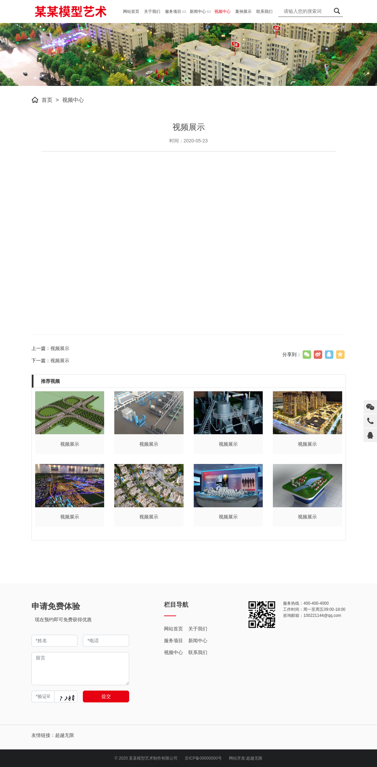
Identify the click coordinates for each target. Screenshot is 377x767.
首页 (47, 100)
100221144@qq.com (322, 615)
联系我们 (197, 652)
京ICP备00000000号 (203, 758)
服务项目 (173, 640)
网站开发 (237, 758)
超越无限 (254, 758)
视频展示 (59, 348)
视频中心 (73, 100)
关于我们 (197, 628)
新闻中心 (197, 640)
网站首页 (173, 628)
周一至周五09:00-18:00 (324, 609)
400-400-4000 (316, 603)
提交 (106, 696)
